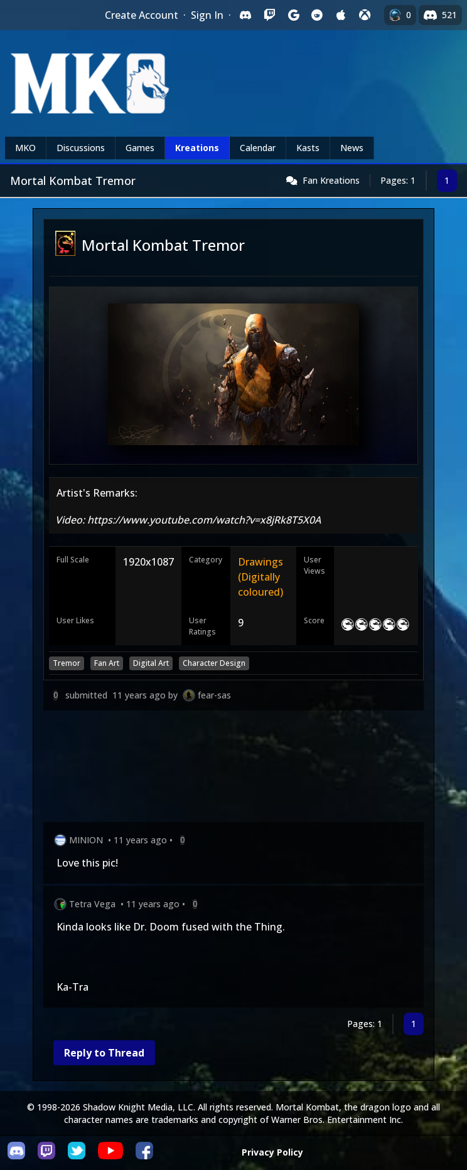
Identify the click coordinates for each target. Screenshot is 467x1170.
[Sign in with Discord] (245, 15)
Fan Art (106, 663)
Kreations (197, 148)
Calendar (258, 148)
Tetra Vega (92, 904)
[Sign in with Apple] (340, 15)
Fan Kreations (331, 180)
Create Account (141, 15)
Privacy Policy (272, 1152)
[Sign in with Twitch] (269, 15)
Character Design (214, 663)
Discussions (80, 148)
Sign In (207, 15)
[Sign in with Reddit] (317, 15)
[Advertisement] (233, 768)
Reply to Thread (104, 1053)
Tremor (66, 663)
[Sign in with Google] (293, 15)
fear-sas (214, 695)
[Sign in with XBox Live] (364, 15)
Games (140, 148)
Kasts (307, 148)
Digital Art (151, 663)
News (351, 148)
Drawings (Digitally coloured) (260, 577)
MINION (86, 840)
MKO (25, 148)
